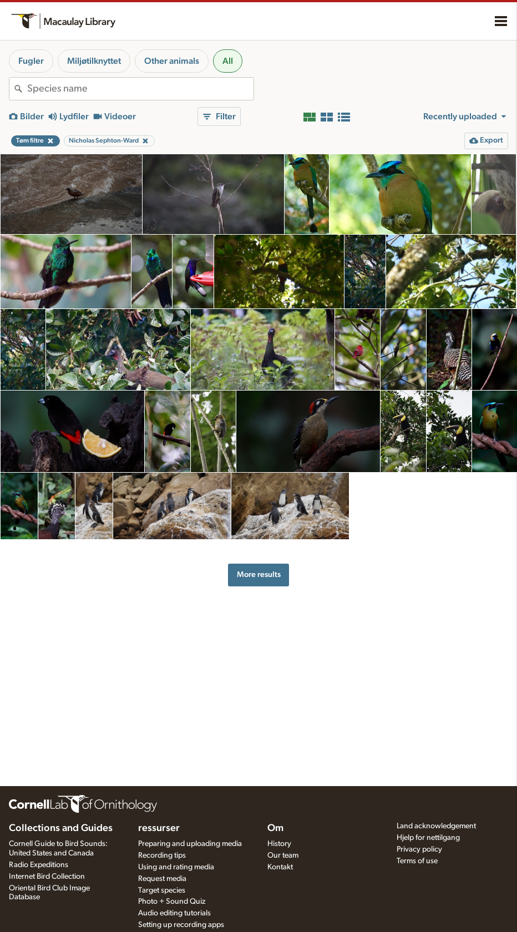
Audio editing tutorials (174, 913)
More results (259, 574)
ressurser (159, 828)
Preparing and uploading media (190, 844)
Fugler (31, 61)
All (227, 61)
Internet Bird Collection (47, 876)
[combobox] (140, 89)
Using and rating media (176, 867)
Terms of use (417, 861)
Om (275, 828)
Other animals (171, 61)
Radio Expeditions (38, 865)
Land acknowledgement (436, 826)
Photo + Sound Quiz (171, 901)
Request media (162, 879)
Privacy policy (419, 849)
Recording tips (162, 855)
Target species (161, 890)
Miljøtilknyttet (94, 61)
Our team (282, 855)
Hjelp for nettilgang (428, 838)
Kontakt (280, 867)
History (279, 844)
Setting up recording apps (181, 925)
